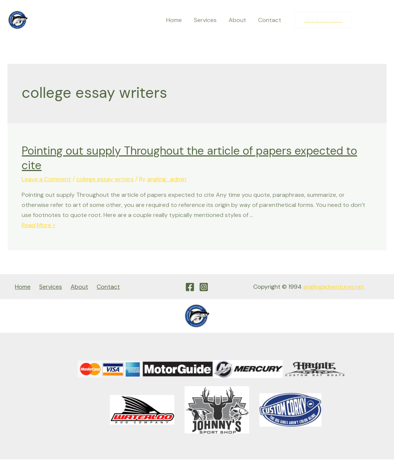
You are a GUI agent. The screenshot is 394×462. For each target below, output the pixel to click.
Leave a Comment (46, 179)
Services (205, 20)
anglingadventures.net (333, 287)
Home (174, 20)
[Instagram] (381, 20)
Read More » (38, 225)
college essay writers (105, 179)
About (237, 20)
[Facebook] (365, 20)
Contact (269, 20)
